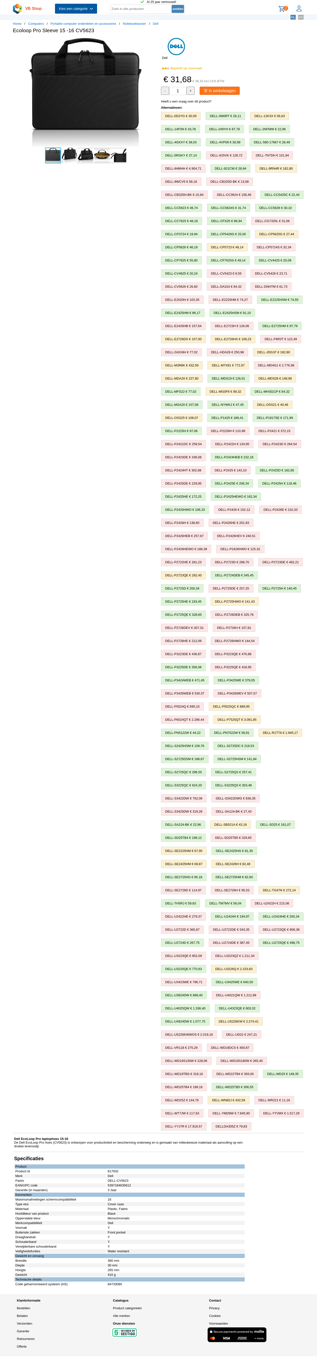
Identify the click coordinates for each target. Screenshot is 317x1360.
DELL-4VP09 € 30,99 (225, 142)
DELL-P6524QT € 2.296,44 (184, 719)
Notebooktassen (134, 24)
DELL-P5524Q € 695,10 (182, 706)
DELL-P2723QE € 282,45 (183, 575)
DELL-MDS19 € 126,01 (228, 378)
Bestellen (23, 1308)
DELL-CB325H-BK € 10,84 (184, 195)
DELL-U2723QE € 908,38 (281, 929)
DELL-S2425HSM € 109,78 (184, 746)
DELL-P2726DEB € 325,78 (234, 614)
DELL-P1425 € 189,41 (227, 418)
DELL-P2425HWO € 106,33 (185, 510)
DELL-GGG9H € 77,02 (181, 352)
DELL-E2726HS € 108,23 (233, 339)
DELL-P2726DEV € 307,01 (184, 628)
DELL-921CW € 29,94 (230, 168)
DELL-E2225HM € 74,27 (230, 300)
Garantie (23, 1331)
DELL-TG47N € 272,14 (279, 890)
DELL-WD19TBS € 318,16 (184, 1074)
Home (17, 24)
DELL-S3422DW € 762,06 (183, 798)
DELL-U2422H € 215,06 (272, 903)
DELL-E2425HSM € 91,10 (232, 313)
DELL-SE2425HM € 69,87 (183, 864)
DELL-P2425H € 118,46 (279, 483)
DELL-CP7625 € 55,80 (181, 260)
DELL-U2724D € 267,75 (182, 943)
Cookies (215, 1316)
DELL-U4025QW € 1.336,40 (185, 1008)
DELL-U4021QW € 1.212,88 (236, 995)
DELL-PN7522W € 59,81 (231, 733)
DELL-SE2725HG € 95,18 (183, 877)
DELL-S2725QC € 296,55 (183, 772)
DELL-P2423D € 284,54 (280, 444)
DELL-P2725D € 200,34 (182, 588)
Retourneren (26, 1339)
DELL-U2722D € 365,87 (182, 929)
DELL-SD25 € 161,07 (275, 824)
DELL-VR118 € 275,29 (181, 1048)
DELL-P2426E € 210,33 (280, 510)
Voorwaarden (218, 1323)
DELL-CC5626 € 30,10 (275, 208)
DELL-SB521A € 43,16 (230, 824)
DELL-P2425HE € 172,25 (183, 496)
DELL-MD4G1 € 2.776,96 (276, 365)
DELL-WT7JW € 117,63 (182, 1113)
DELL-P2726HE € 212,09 (183, 641)
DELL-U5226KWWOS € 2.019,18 (189, 1034)
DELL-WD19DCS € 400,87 (230, 1048)
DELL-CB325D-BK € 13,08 (230, 181)
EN (301, 17)
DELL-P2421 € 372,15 (275, 431)
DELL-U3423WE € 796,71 (183, 982)
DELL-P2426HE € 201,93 (231, 523)
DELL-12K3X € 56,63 (269, 116)
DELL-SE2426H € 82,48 (233, 864)
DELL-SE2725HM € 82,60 (234, 877)
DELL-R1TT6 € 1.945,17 (280, 733)
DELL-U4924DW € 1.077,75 (185, 1021)
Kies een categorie (76, 9)
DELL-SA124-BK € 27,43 (234, 811)
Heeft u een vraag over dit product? (186, 101)
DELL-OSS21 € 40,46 (272, 405)
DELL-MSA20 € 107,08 (181, 405)
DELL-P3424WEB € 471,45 (184, 680)
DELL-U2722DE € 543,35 (231, 929)
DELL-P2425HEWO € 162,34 (236, 496)
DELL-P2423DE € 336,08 (183, 457)
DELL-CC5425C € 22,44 (281, 195)
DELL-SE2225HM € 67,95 (183, 851)
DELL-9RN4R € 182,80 (276, 168)
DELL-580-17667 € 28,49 (272, 142)
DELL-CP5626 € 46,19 (181, 247)
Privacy (214, 1308)
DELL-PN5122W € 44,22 (183, 733)
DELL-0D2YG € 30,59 (180, 116)
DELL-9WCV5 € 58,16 (181, 181)
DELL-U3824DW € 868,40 (184, 995)
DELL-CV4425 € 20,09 (275, 260)
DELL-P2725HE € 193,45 (183, 601)
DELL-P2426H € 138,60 (182, 523)
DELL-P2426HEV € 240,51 (236, 536)
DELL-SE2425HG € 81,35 (234, 851)
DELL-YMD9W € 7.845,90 (231, 1113)
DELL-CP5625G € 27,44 (276, 234)
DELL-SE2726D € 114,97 (183, 890)
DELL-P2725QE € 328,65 (183, 614)
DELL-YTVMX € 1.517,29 (281, 1113)
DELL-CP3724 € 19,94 (181, 234)
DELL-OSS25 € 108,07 (181, 418)
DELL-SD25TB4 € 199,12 (183, 838)
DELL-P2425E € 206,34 (232, 483)
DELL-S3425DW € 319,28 (183, 811)
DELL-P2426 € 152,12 (234, 510)
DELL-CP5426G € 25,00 (228, 234)
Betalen (22, 1316)
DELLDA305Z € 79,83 (231, 1126)
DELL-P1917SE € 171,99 (275, 418)
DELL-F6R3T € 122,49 (280, 339)
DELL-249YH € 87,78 (224, 129)
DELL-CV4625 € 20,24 (181, 273)
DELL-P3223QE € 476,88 (233, 654)
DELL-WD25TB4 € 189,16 (184, 1087)
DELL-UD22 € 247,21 (241, 1034)
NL (293, 17)
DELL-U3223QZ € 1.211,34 (234, 956)
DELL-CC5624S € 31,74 (228, 208)
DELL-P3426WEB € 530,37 (184, 693)
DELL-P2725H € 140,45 (280, 588)
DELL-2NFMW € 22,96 (269, 129)
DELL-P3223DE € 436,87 (183, 654)
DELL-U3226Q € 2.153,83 (233, 969)
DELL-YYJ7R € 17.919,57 (183, 1126)
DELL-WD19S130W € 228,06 (186, 1061)
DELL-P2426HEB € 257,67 (184, 536)
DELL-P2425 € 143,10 (231, 470)
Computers (36, 24)
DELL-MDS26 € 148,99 (275, 378)
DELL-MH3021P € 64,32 (272, 391)
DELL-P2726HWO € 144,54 (235, 641)
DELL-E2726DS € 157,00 (183, 339)
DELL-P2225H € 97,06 (181, 431)
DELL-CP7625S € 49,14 (228, 260)
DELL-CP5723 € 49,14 (227, 247)
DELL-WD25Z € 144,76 (182, 1100)
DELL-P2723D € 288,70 (232, 562)
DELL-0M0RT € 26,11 (225, 116)
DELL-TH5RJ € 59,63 (180, 903)
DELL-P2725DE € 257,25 (231, 588)
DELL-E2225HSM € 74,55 (279, 300)
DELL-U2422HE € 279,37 (183, 916)
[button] (154, 42)
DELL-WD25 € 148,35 (283, 1074)
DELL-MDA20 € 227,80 (181, 378)
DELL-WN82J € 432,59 (228, 1100)
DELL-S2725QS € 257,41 (233, 772)
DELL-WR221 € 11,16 (274, 1100)
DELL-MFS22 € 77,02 (180, 391)
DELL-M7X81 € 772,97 (228, 365)
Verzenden (24, 1323)
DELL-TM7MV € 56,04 (225, 903)
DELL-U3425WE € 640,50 (234, 982)
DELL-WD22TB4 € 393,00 (235, 1074)
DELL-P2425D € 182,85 (277, 470)
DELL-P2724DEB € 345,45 (234, 575)
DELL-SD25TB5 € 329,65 (233, 838)
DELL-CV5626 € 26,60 (181, 286)
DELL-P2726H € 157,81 (234, 628)
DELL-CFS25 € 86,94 (226, 221)
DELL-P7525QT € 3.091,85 (236, 719)
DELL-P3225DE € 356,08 (183, 667)
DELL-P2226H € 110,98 (228, 431)
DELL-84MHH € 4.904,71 (183, 168)
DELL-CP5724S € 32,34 (274, 247)
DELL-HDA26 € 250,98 (227, 352)
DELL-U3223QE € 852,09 (183, 956)
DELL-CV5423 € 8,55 (226, 273)
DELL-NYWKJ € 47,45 (228, 405)
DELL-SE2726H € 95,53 (232, 890)
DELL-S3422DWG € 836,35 (235, 798)
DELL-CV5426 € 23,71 (271, 273)
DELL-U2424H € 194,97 (232, 916)
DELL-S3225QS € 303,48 (233, 785)
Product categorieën (127, 1308)
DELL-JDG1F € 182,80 (273, 352)
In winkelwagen (220, 91)
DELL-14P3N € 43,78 (180, 129)
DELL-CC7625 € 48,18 (181, 221)
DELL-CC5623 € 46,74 (181, 208)
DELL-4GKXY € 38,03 (181, 142)
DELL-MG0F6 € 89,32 (225, 391)
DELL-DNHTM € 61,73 (271, 286)
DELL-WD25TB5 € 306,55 (234, 1087)
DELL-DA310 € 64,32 (226, 286)
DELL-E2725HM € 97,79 (280, 326)
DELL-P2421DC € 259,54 (183, 444)
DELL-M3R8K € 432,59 (181, 365)
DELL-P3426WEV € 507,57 (237, 693)
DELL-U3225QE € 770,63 (183, 969)
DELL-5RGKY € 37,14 (181, 155)
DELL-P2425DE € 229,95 (183, 483)
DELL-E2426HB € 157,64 (183, 326)
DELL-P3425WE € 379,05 (236, 680)
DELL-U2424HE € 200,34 (281, 916)
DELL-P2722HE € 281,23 (183, 562)
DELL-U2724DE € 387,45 (231, 943)
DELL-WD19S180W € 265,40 (242, 1061)
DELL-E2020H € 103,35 (182, 300)
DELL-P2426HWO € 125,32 (240, 549)
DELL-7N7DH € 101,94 (272, 155)
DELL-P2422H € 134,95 (232, 444)
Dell (155, 24)
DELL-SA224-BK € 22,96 (183, 824)
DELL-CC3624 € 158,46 (234, 195)
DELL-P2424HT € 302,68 (183, 470)
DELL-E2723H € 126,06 (232, 326)
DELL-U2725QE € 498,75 (281, 943)
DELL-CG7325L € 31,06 (272, 221)
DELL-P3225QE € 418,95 (233, 667)
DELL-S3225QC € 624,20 (183, 785)
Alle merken (121, 1316)
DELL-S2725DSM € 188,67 (184, 759)
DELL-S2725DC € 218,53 (236, 746)
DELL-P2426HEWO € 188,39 (186, 549)
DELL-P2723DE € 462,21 (281, 562)
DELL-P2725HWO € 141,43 (235, 601)
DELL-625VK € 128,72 (226, 155)
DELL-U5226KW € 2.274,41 (239, 1021)
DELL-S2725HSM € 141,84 (237, 759)
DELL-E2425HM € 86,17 (182, 313)
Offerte (22, 1346)
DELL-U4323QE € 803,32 (237, 1008)
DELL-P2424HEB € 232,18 (234, 457)
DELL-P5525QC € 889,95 (231, 706)
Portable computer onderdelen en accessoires (83, 24)
